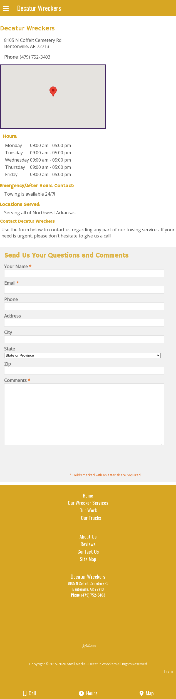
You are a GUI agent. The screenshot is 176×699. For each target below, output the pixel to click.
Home (88, 507)
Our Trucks (91, 529)
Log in (168, 683)
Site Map (88, 570)
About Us (88, 548)
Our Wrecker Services (88, 514)
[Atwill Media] (92, 669)
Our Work (88, 521)
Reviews (88, 555)
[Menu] (6, 9)
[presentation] (46, 471)
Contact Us (88, 563)
